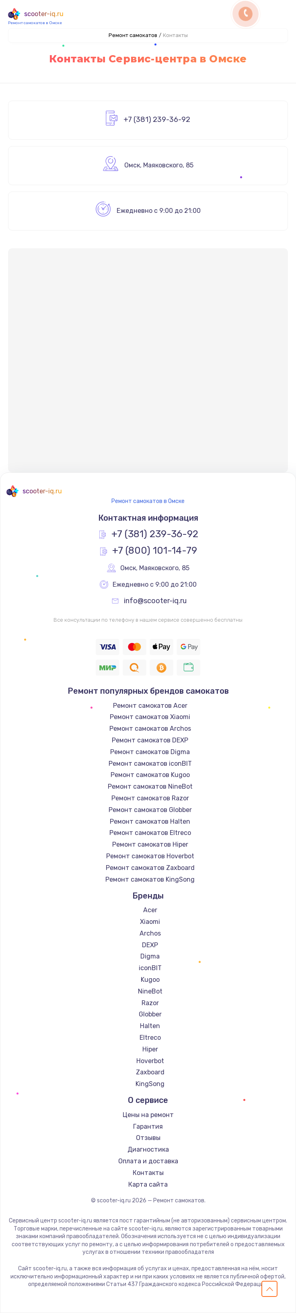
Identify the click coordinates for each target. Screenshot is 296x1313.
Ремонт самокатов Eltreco (150, 833)
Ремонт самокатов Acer (150, 705)
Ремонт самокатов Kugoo (150, 775)
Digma (150, 956)
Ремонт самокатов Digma (150, 752)
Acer (150, 910)
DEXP (150, 945)
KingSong (150, 1084)
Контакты (148, 1173)
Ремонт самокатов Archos (150, 728)
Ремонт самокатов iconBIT (150, 763)
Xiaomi (150, 921)
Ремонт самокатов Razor (150, 798)
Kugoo (150, 979)
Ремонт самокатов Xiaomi (150, 717)
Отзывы (148, 1138)
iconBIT (150, 968)
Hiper (150, 1049)
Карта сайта (148, 1184)
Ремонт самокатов (133, 35)
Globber (150, 1014)
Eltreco (150, 1037)
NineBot (150, 991)
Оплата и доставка (148, 1161)
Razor (150, 1003)
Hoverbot (150, 1061)
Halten (150, 1026)
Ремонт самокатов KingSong (150, 879)
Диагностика (148, 1149)
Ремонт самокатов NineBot (150, 786)
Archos (150, 933)
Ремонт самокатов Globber (150, 810)
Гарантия (148, 1126)
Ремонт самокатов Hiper (150, 844)
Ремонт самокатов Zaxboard (150, 868)
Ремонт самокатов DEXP (150, 740)
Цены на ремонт (148, 1115)
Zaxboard (150, 1072)
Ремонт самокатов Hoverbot (150, 856)
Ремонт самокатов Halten (150, 821)
